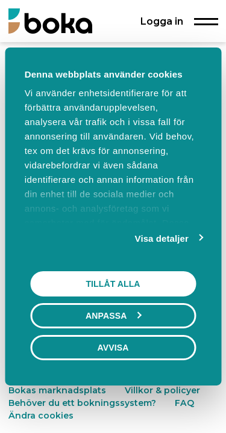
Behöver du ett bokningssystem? (82, 403)
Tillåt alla (113, 284)
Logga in (161, 21)
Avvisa (113, 347)
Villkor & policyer (162, 390)
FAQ (184, 403)
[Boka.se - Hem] (50, 21)
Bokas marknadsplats (57, 390)
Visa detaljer (162, 238)
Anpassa (113, 316)
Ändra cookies (41, 415)
